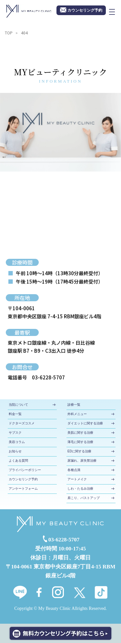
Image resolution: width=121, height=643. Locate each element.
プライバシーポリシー (25, 470)
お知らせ (15, 451)
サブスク (15, 432)
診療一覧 (73, 404)
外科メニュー (77, 414)
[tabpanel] (60, 132)
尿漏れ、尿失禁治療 (81, 460)
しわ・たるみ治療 (80, 488)
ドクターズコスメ (22, 423)
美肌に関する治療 (80, 432)
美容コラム (17, 442)
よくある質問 (18, 460)
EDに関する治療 (79, 451)
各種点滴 (73, 470)
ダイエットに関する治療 (85, 423)
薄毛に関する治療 (80, 442)
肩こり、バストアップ (83, 498)
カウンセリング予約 (23, 479)
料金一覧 (15, 414)
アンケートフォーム (23, 488)
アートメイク (77, 479)
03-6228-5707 (48, 377)
